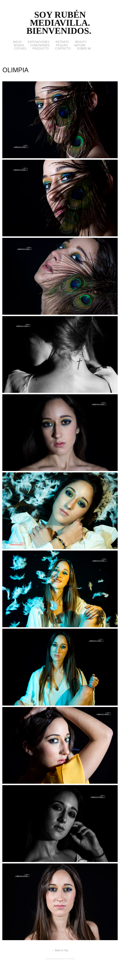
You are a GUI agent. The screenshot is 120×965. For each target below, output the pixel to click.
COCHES (20, 48)
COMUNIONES (40, 45)
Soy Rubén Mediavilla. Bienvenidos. (60, 23)
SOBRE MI (84, 48)
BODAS (19, 45)
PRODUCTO (40, 48)
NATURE (80, 45)
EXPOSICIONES (38, 41)
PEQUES (62, 45)
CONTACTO (63, 48)
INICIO (17, 41)
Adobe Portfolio (66, 958)
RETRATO (62, 41)
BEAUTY (81, 41)
